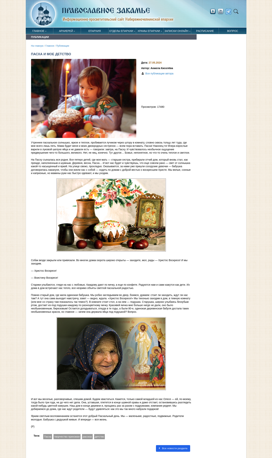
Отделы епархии (121, 30)
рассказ (87, 436)
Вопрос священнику (232, 31)
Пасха (47, 436)
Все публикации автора (159, 73)
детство (99, 436)
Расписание (205, 30)
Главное (38, 30)
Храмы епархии (149, 30)
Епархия (94, 30)
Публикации (62, 46)
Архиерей (66, 30)
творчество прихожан (67, 436)
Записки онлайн (176, 30)
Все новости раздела (173, 448)
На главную (37, 46)
